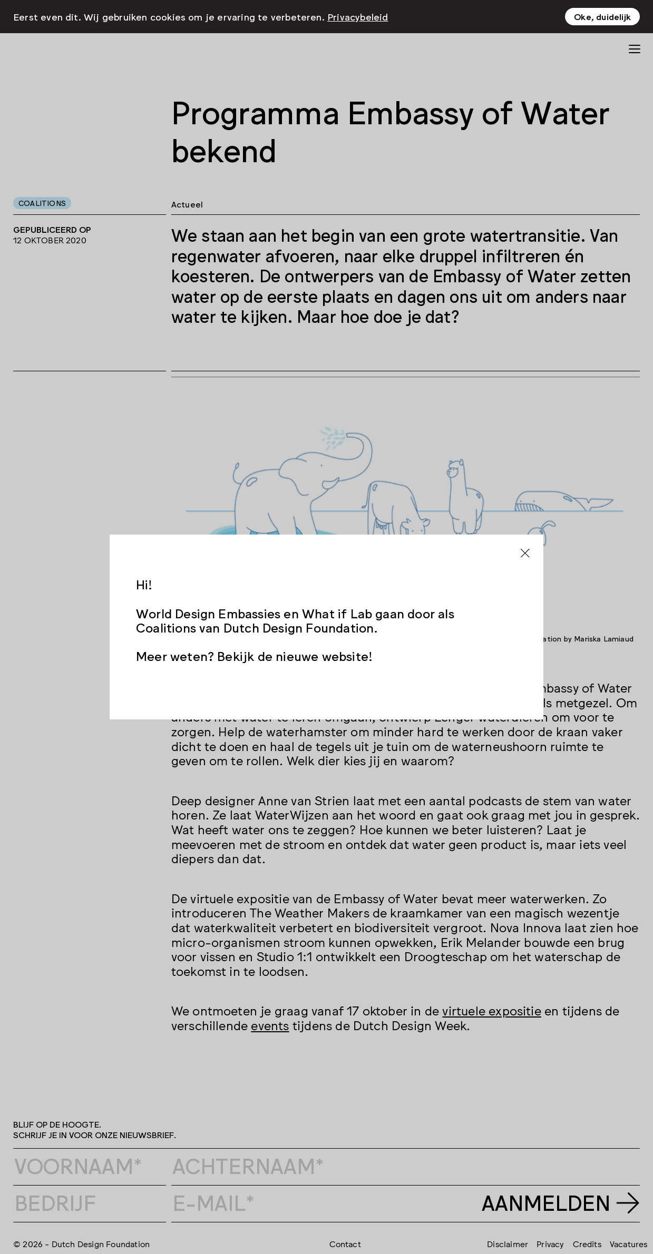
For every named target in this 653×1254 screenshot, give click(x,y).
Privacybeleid (357, 16)
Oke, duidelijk (602, 16)
